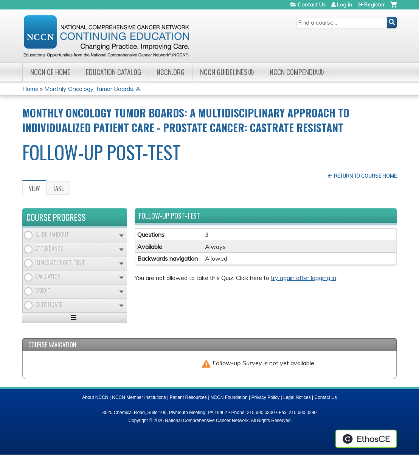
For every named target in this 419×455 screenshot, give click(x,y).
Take (58, 188)
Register (374, 4)
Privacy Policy (265, 397)
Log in (344, 4)
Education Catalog (113, 71)
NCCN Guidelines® (227, 71)
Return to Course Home (365, 176)
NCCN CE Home (50, 71)
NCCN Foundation (229, 397)
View (38, 189)
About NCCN (95, 397)
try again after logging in (303, 277)
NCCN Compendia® (297, 71)
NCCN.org (171, 71)
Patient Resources (188, 397)
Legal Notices (297, 397)
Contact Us (312, 4)
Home (30, 88)
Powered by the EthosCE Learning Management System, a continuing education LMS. (366, 439)
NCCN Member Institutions (139, 397)
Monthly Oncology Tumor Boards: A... (94, 88)
